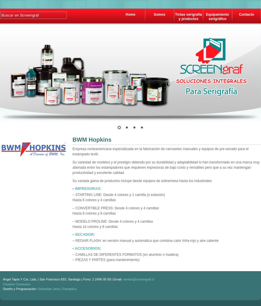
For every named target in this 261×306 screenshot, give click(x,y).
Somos (159, 14)
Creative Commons (16, 284)
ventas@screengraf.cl (138, 279)
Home (130, 14)
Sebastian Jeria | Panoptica (57, 289)
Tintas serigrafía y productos (188, 16)
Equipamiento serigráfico (217, 16)
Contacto (246, 14)
